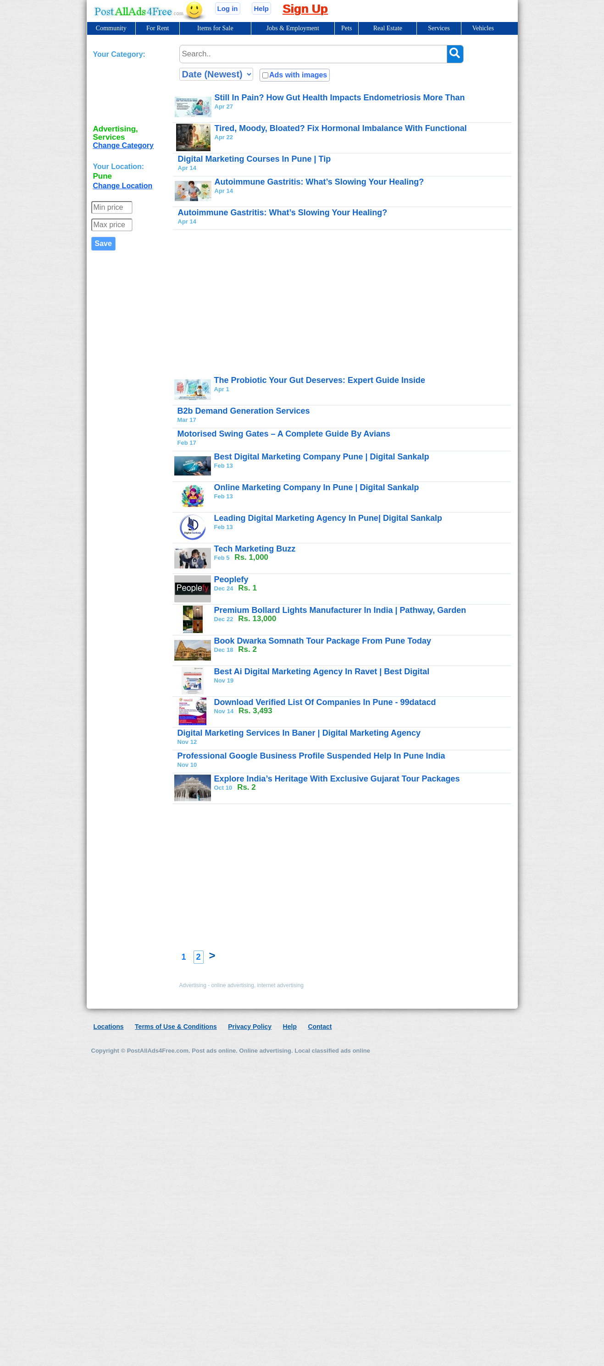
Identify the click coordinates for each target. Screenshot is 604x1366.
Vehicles (482, 28)
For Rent (157, 28)
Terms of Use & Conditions (176, 1026)
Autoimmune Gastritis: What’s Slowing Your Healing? (319, 181)
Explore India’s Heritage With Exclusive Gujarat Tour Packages (337, 778)
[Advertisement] (129, 89)
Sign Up (305, 9)
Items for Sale (215, 28)
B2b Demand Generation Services (243, 410)
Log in (227, 8)
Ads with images (298, 75)
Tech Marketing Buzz (255, 548)
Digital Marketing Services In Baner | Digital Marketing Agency (299, 733)
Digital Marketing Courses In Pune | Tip (254, 159)
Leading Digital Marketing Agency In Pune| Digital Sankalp (328, 518)
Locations (109, 1026)
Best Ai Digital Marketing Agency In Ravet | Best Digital (322, 671)
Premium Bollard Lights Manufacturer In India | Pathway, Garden (340, 610)
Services (438, 28)
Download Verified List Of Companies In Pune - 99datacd (325, 702)
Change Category (123, 145)
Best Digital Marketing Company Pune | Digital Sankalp (321, 456)
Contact (320, 1026)
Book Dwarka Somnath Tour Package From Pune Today (322, 640)
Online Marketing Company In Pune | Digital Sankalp (316, 487)
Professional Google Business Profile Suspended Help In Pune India (311, 755)
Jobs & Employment (292, 28)
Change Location (123, 186)
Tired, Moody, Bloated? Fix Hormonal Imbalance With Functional (341, 128)
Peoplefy (231, 579)
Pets (346, 28)
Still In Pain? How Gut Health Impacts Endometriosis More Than (340, 97)
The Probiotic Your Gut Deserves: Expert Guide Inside (319, 380)
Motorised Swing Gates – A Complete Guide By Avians (283, 433)
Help (261, 8)
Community (111, 28)
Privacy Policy (250, 1026)
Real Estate (387, 28)
